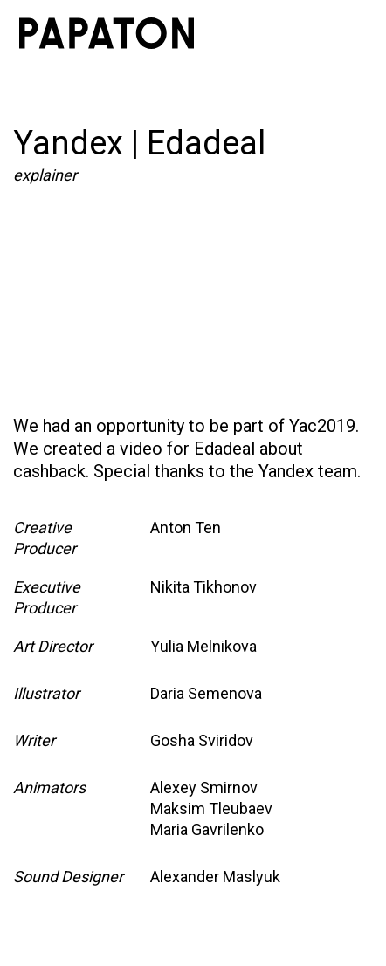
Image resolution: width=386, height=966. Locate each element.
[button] (347, 33)
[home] (106, 33)
